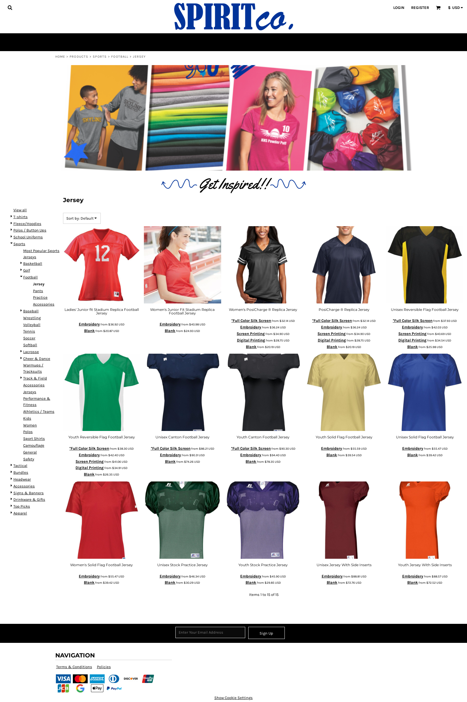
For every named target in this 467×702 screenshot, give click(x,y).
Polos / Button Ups (29, 230)
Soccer (29, 338)
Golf (26, 270)
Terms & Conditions (74, 667)
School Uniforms (28, 237)
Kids (27, 418)
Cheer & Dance (36, 358)
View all (20, 210)
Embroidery (89, 324)
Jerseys (29, 392)
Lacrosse (31, 352)
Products (79, 57)
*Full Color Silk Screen (251, 320)
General (30, 452)
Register (420, 7)
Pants (38, 291)
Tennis (29, 331)
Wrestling (32, 318)
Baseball (31, 311)
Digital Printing (251, 340)
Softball (30, 345)
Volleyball (31, 324)
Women (30, 425)
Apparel (20, 513)
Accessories (43, 304)
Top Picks (21, 506)
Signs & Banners (28, 493)
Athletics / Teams (38, 411)
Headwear (22, 479)
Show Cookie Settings (233, 697)
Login (398, 7)
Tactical (20, 465)
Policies (104, 667)
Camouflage (33, 445)
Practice (40, 297)
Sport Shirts (34, 438)
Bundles (20, 472)
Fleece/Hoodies (27, 223)
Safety (28, 459)
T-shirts (20, 217)
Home (60, 57)
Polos (28, 431)
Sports (100, 57)
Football (119, 57)
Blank (89, 330)
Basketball (32, 263)
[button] (9, 7)
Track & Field (35, 378)
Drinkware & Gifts (29, 499)
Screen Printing (251, 333)
